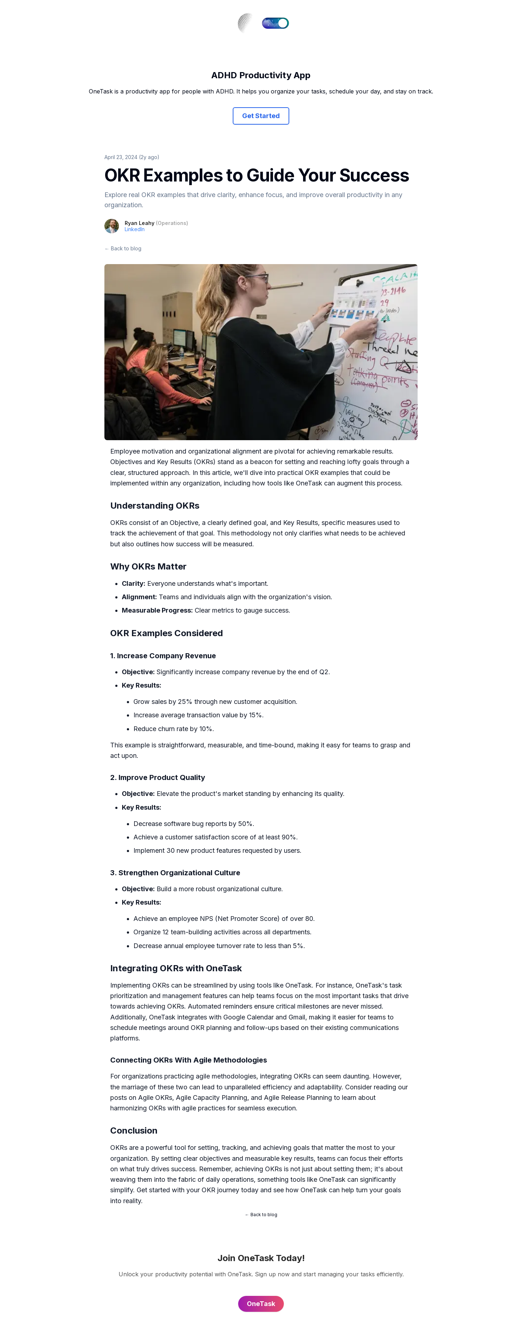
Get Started (261, 116)
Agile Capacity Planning (211, 1097)
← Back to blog (122, 248)
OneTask (309, 483)
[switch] (275, 23)
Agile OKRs (155, 1097)
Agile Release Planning (298, 1097)
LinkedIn (135, 229)
